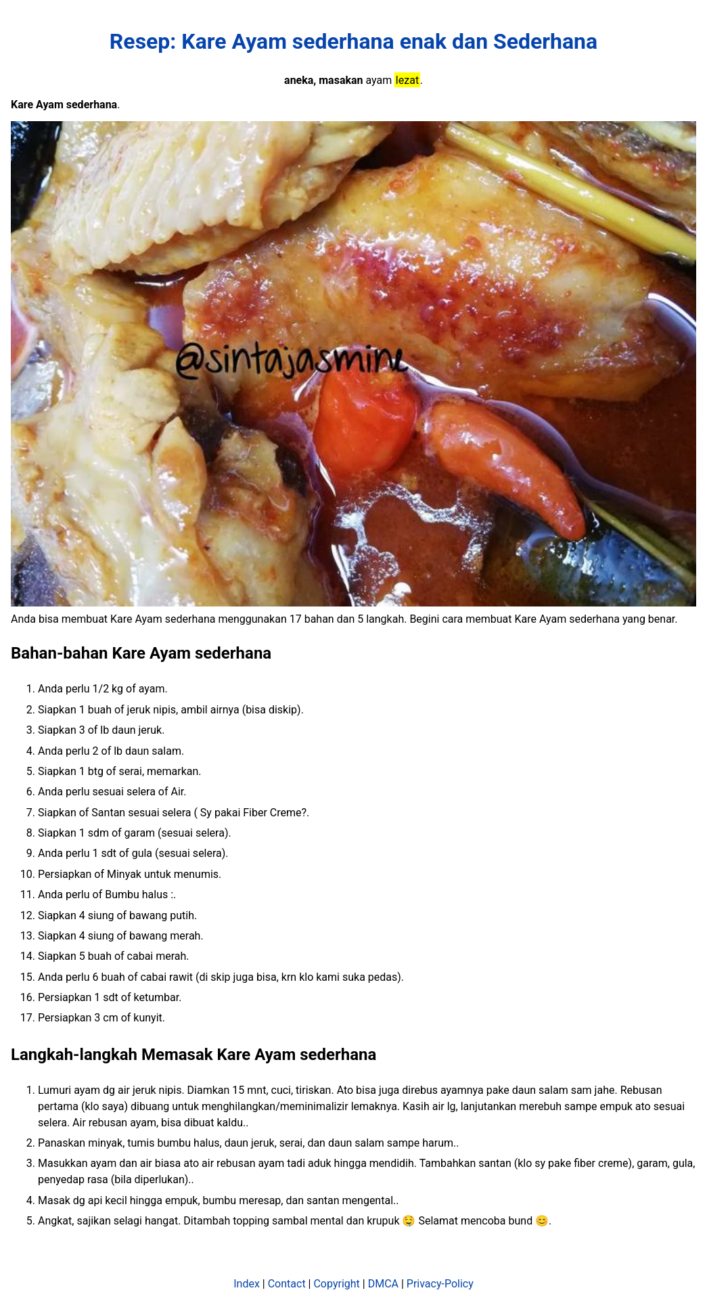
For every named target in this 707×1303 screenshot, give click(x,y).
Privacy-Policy (440, 1283)
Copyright (336, 1283)
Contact (287, 1283)
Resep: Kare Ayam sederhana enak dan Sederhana (353, 41)
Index (246, 1283)
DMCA (383, 1283)
